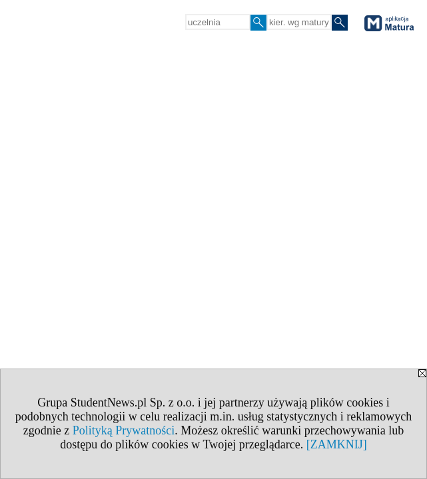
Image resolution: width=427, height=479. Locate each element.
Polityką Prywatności (124, 430)
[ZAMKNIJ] (336, 444)
